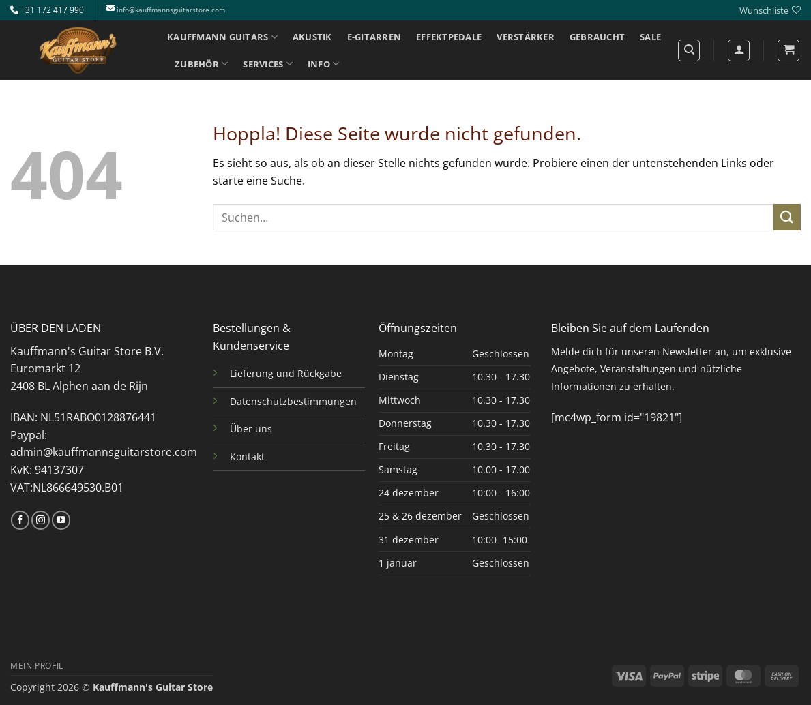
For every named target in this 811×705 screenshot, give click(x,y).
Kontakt (247, 456)
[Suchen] (689, 50)
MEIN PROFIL (36, 666)
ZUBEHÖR (201, 63)
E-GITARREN (374, 37)
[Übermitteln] (787, 217)
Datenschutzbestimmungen (293, 401)
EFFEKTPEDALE (449, 37)
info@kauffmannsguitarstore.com (171, 9)
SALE (650, 37)
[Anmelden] (739, 50)
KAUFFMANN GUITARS (222, 37)
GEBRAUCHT (597, 37)
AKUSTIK (312, 37)
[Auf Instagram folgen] (40, 520)
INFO (323, 63)
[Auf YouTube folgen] (61, 520)
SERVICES (268, 63)
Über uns (251, 428)
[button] (788, 50)
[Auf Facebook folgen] (20, 520)
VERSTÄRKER (526, 37)
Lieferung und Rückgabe (286, 373)
